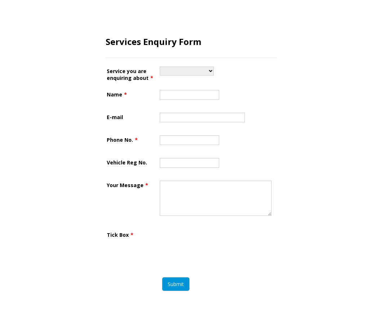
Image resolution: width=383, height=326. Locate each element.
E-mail (115, 117)
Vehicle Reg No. (127, 162)
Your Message (127, 185)
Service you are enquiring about (130, 74)
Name (117, 94)
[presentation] (214, 244)
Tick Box (120, 234)
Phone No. (122, 139)
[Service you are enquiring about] (187, 71)
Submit (176, 284)
